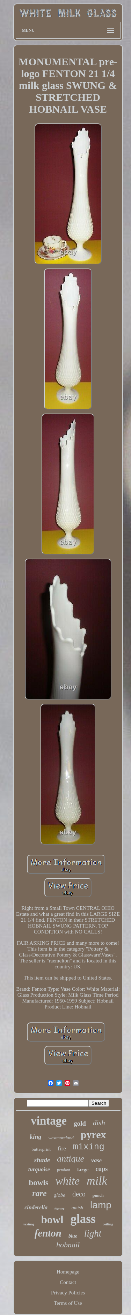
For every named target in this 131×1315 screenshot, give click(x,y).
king (35, 1136)
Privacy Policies (68, 1292)
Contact (68, 1282)
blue (72, 1236)
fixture (59, 1209)
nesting (28, 1224)
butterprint (41, 1149)
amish (77, 1207)
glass (83, 1219)
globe (59, 1195)
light (93, 1233)
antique (70, 1159)
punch (98, 1195)
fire (62, 1148)
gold (80, 1123)
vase (96, 1160)
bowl (52, 1220)
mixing (88, 1147)
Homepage (68, 1272)
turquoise (39, 1169)
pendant (63, 1169)
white (68, 1180)
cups (101, 1168)
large (82, 1169)
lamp (100, 1205)
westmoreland (60, 1137)
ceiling (108, 1224)
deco (79, 1194)
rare (39, 1193)
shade (42, 1160)
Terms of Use (68, 1303)
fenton (48, 1233)
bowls (38, 1182)
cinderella (36, 1207)
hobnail (68, 1244)
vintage (49, 1120)
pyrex (93, 1134)
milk (97, 1180)
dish (99, 1123)
